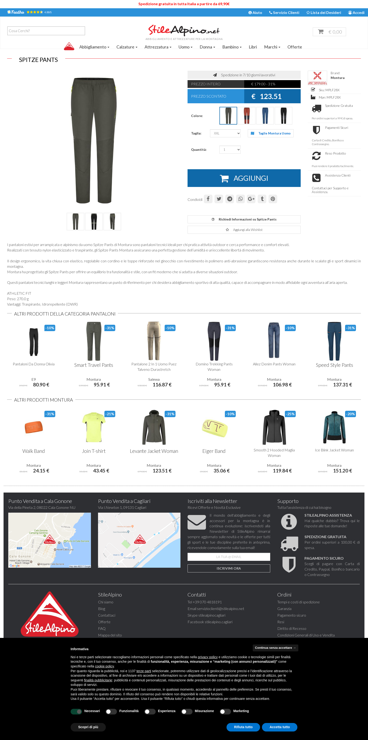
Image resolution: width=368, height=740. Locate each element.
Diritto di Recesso (291, 628)
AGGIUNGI (244, 178)
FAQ (102, 628)
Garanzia (284, 608)
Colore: (197, 116)
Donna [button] (207, 46)
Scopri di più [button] (88, 727)
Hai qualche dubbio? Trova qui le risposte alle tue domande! (332, 520)
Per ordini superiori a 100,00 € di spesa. (332, 542)
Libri (253, 46)
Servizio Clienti (284, 12)
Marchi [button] (272, 46)
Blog (101, 608)
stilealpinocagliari (211, 615)
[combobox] (46, 30)
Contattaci (106, 615)
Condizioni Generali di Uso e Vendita (306, 635)
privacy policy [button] (208, 657)
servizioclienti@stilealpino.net (220, 608)
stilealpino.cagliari (218, 621)
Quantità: (199, 149)
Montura (338, 78)
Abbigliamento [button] (94, 46)
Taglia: (196, 133)
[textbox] (47, 31)
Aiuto (255, 12)
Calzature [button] (126, 46)
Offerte (294, 46)
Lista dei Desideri (323, 12)
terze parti (144, 671)
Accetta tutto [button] (280, 727)
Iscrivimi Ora (229, 568)
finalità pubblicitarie (98, 680)
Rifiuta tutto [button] (243, 727)
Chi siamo (105, 602)
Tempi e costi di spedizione (298, 602)
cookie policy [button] (104, 666)
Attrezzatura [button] (158, 46)
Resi (280, 621)
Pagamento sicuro (291, 615)
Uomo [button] (186, 46)
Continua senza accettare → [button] (275, 647)
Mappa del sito (110, 635)
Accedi (356, 12)
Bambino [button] (232, 46)
